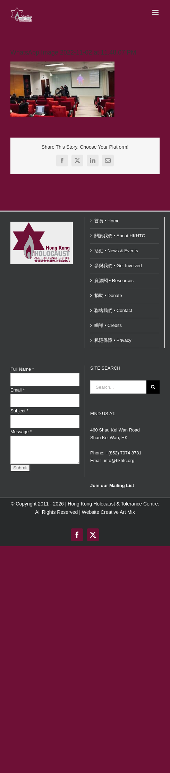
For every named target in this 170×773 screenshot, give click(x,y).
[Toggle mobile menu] (156, 12)
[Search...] (118, 387)
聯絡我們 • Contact (113, 310)
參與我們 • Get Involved (118, 265)
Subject (19, 410)
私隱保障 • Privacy (112, 340)
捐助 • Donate (108, 295)
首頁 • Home (106, 220)
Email (17, 390)
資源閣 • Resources (114, 280)
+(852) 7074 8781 (124, 452)
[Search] (153, 387)
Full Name (22, 369)
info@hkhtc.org (119, 460)
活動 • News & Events (116, 250)
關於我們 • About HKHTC (119, 235)
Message (21, 431)
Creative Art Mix (118, 512)
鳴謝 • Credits (108, 325)
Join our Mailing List (112, 485)
